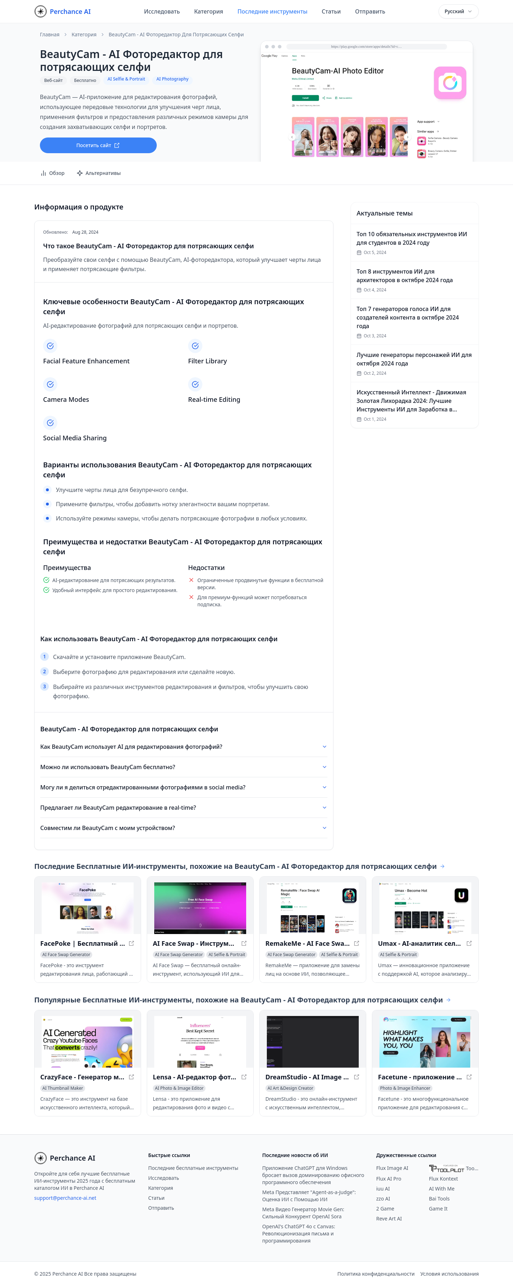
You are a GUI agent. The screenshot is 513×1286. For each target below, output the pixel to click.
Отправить (370, 11)
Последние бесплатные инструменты (193, 1168)
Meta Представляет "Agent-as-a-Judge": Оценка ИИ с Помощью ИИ (309, 1196)
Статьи (331, 11)
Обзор (52, 173)
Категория (208, 11)
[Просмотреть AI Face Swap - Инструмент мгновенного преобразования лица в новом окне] (200, 908)
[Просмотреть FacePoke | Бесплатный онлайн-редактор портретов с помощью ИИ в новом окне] (88, 908)
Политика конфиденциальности (376, 1273)
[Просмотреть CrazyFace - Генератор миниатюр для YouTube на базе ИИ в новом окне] (88, 1042)
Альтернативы (98, 173)
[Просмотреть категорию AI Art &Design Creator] (290, 1088)
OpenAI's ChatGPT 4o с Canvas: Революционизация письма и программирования (298, 1233)
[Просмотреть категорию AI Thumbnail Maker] (62, 1088)
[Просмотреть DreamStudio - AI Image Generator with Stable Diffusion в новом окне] (313, 1042)
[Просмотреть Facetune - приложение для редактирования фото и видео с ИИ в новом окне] (425, 1042)
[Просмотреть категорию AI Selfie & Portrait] (226, 954)
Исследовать (162, 11)
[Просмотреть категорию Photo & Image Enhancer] (405, 1088)
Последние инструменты (272, 11)
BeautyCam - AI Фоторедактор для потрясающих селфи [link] (176, 34)
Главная (49, 34)
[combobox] (459, 11)
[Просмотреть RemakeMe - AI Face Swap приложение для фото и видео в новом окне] (313, 908)
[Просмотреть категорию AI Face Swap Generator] (66, 954)
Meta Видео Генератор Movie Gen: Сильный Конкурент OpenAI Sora (303, 1213)
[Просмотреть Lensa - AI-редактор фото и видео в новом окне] (200, 1042)
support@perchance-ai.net (65, 1197)
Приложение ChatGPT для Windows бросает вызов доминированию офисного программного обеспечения (313, 1175)
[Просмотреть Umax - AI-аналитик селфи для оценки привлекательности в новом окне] (425, 908)
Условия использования (449, 1273)
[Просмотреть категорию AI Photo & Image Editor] (179, 1088)
